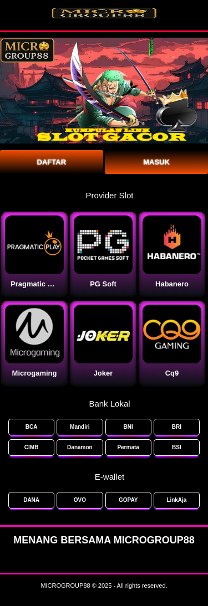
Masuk (156, 162)
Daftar (51, 162)
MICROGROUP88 (65, 585)
